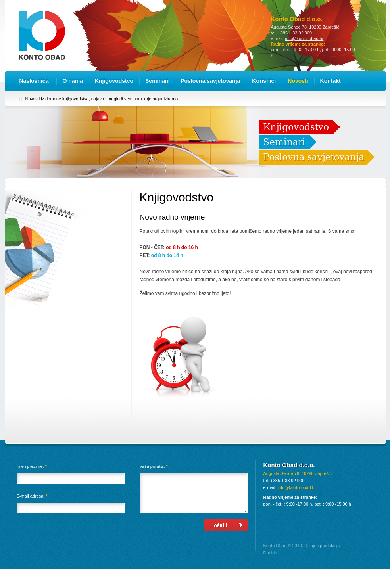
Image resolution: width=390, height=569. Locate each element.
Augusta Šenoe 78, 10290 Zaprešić (305, 27)
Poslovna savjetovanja (210, 81)
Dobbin (270, 552)
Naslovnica (34, 81)
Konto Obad (42, 35)
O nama (72, 81)
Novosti (298, 81)
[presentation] (77, 534)
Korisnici (264, 81)
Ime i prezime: (32, 466)
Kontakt (330, 81)
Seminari (157, 81)
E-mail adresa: (32, 496)
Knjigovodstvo (114, 81)
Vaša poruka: (154, 466)
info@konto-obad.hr (304, 38)
